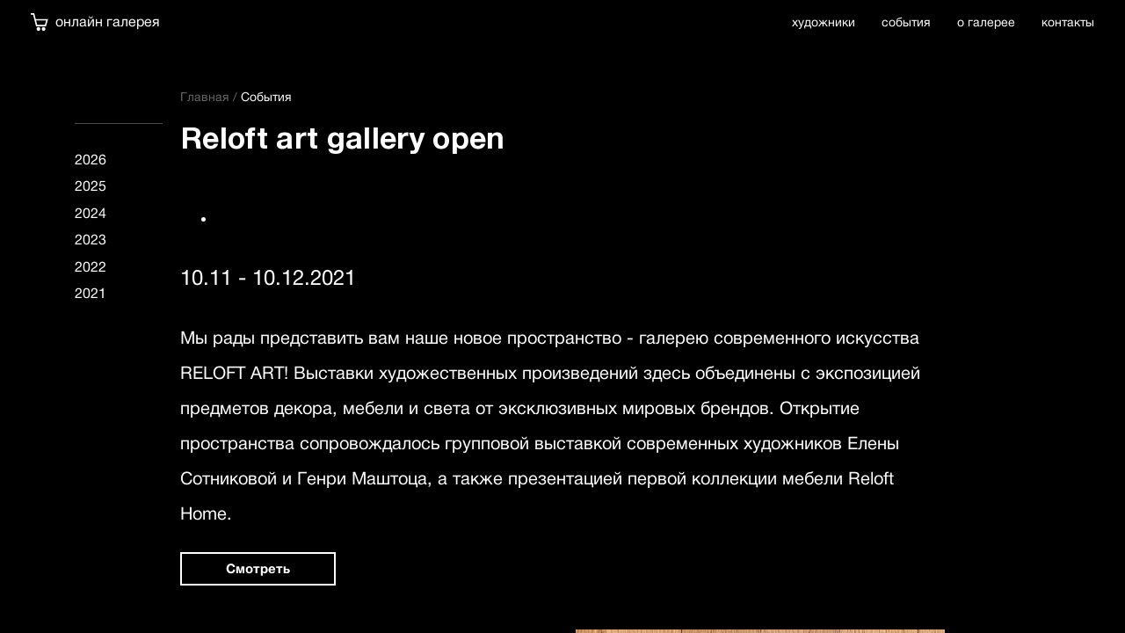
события (906, 22)
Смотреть (258, 568)
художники (823, 22)
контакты (1068, 22)
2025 (90, 185)
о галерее (986, 22)
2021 (90, 293)
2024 (90, 213)
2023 (90, 239)
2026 (90, 159)
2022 (90, 266)
